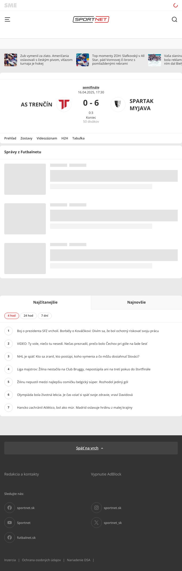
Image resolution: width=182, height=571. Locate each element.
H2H (65, 138)
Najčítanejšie (45, 302)
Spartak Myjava (141, 104)
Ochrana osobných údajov (41, 560)
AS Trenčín (36, 104)
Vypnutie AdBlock (106, 474)
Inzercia (10, 560)
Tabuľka (78, 138)
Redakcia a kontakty (21, 474)
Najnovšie (136, 302)
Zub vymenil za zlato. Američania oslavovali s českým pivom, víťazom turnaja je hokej (46, 59)
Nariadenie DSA (78, 560)
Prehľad (10, 138)
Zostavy (27, 138)
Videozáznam (47, 138)
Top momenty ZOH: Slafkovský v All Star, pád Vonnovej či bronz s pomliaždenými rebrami (118, 59)
